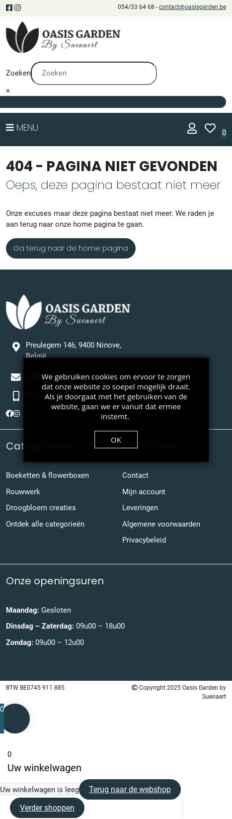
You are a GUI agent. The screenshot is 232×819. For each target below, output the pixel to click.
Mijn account (143, 491)
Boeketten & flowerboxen (47, 475)
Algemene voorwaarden (161, 524)
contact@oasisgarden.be (192, 6)
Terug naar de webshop (130, 789)
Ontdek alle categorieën (45, 524)
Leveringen (140, 507)
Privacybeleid (144, 540)
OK (116, 439)
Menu (22, 127)
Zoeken (18, 73)
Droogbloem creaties (41, 507)
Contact (135, 475)
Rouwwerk (23, 491)
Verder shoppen (47, 808)
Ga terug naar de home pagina (70, 248)
